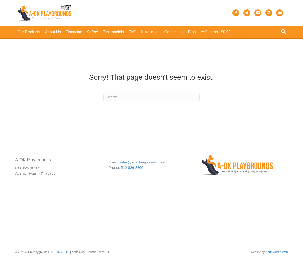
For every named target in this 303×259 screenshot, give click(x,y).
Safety (92, 32)
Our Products (29, 32)
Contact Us (173, 32)
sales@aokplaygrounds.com (142, 162)
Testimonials (113, 32)
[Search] (283, 31)
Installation (150, 32)
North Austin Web (277, 252)
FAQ (132, 32)
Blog (192, 32)
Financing (74, 32)
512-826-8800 (132, 167)
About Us (53, 32)
